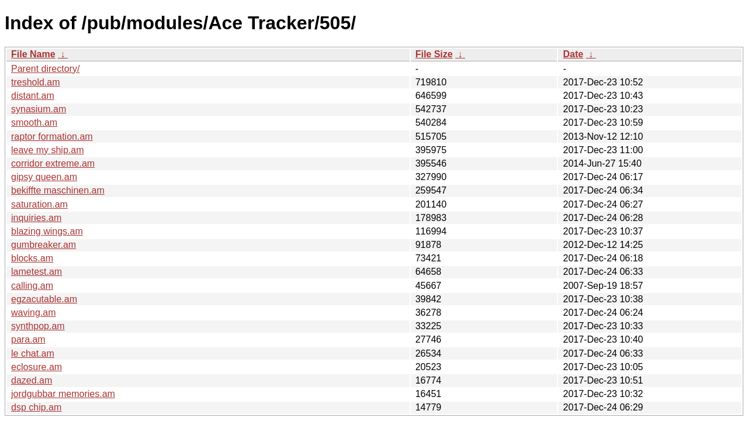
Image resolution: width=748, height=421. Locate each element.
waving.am (33, 313)
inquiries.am (36, 218)
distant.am (32, 96)
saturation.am (39, 204)
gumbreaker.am (43, 245)
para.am (28, 339)
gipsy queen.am (44, 177)
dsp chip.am (36, 407)
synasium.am (38, 109)
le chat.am (32, 353)
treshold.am (35, 82)
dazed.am (31, 380)
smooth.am (34, 122)
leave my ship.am (47, 150)
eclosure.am (36, 367)
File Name (33, 54)
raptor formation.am (52, 137)
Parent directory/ (45, 69)
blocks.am (32, 258)
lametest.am (36, 272)
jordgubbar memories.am (63, 394)
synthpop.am (38, 326)
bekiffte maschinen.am (58, 190)
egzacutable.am (44, 299)
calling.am (32, 286)
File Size (434, 54)
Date (573, 54)
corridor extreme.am (53, 163)
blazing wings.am (47, 231)
